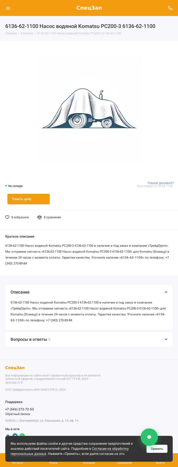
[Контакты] (149, 437)
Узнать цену (21, 199)
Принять (157, 448)
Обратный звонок (17, 414)
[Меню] (8, 8)
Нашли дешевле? (161, 183)
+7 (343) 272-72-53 (19, 409)
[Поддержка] (170, 8)
